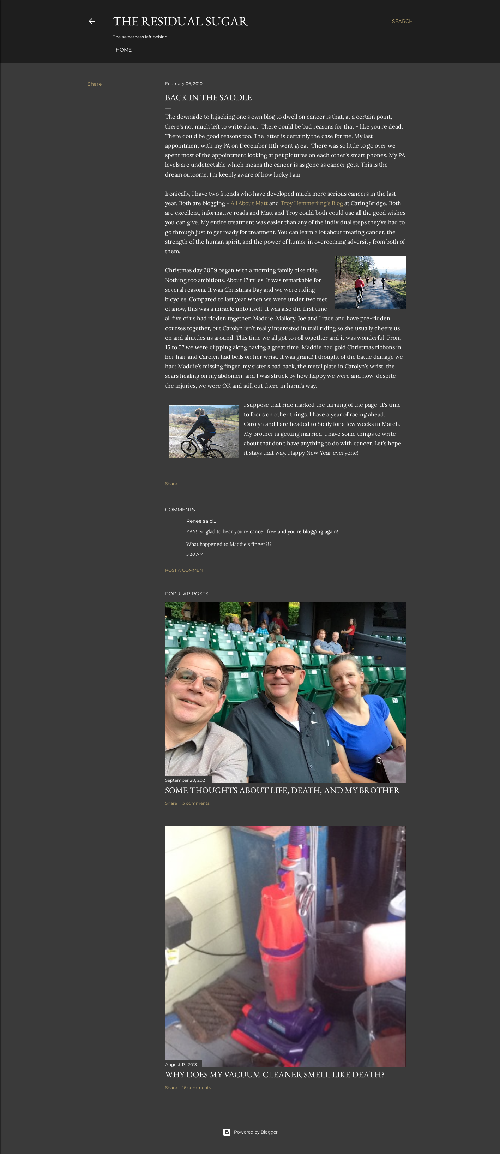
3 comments (196, 803)
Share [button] (95, 84)
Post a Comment (185, 570)
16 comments (196, 1087)
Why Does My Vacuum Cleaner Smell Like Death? (274, 1074)
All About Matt (249, 203)
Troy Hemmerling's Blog (312, 203)
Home (124, 50)
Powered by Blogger (250, 1132)
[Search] (402, 21)
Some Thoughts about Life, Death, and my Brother (282, 790)
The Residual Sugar (180, 21)
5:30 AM (194, 554)
